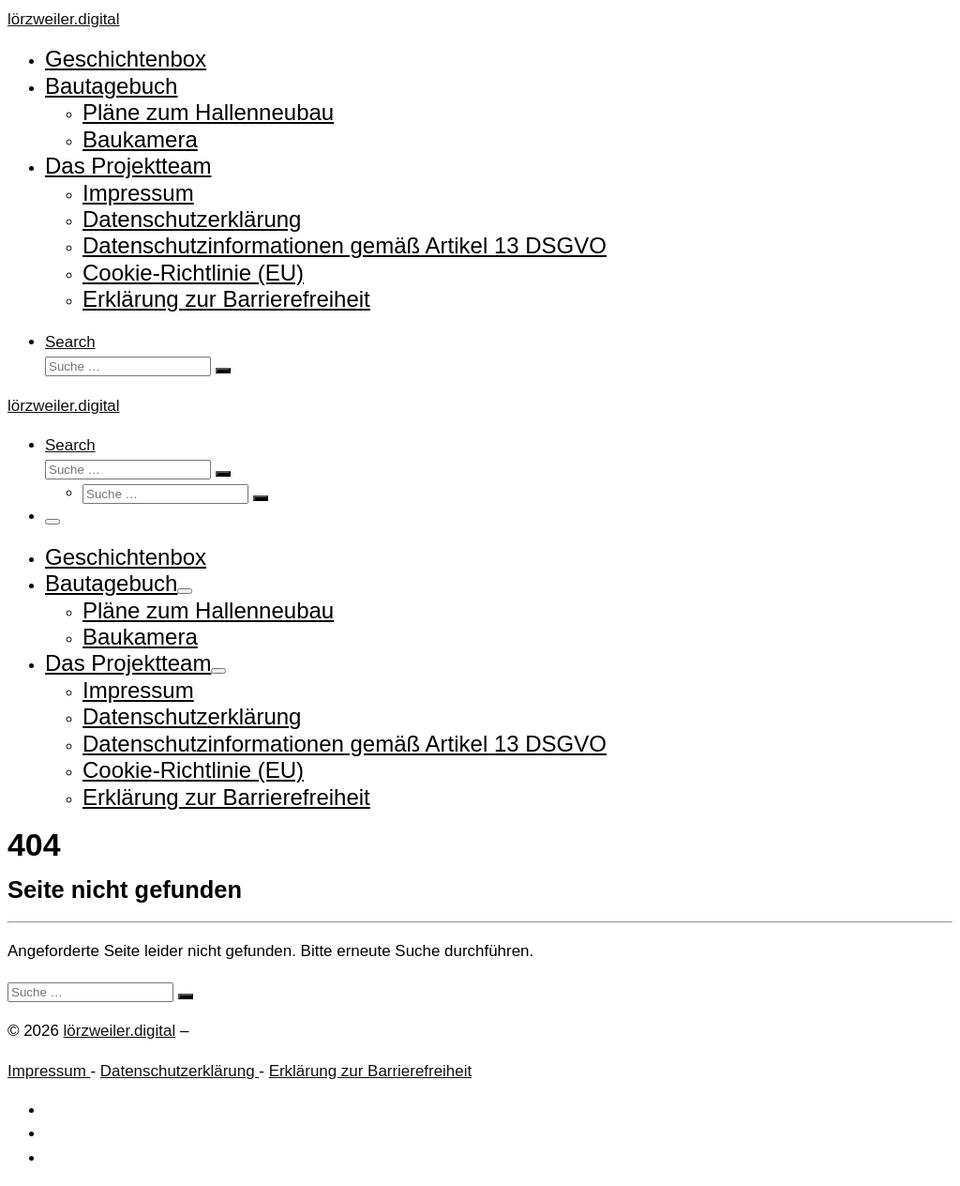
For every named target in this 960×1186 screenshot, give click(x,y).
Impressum (49, 1071)
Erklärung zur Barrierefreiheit (370, 1071)
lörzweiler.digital (120, 1031)
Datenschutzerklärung (179, 1071)
